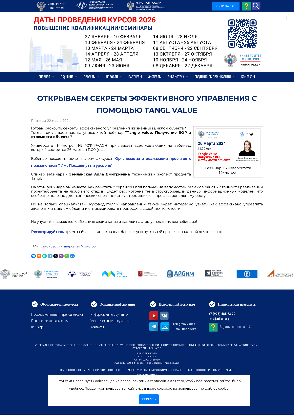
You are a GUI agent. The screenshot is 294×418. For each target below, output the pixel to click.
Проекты (92, 76)
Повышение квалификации (50, 321)
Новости (114, 76)
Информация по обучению (109, 314)
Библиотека (178, 76)
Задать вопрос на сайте (237, 327)
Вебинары (38, 327)
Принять (149, 399)
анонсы (48, 246)
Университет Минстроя (78, 246)
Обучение (69, 76)
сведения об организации (215, 76)
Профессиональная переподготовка (57, 314)
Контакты (248, 76)
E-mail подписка (184, 329)
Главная (46, 76)
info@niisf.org (219, 319)
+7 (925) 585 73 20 (222, 314)
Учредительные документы (110, 321)
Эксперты (154, 76)
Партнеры (135, 76)
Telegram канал (184, 324)
